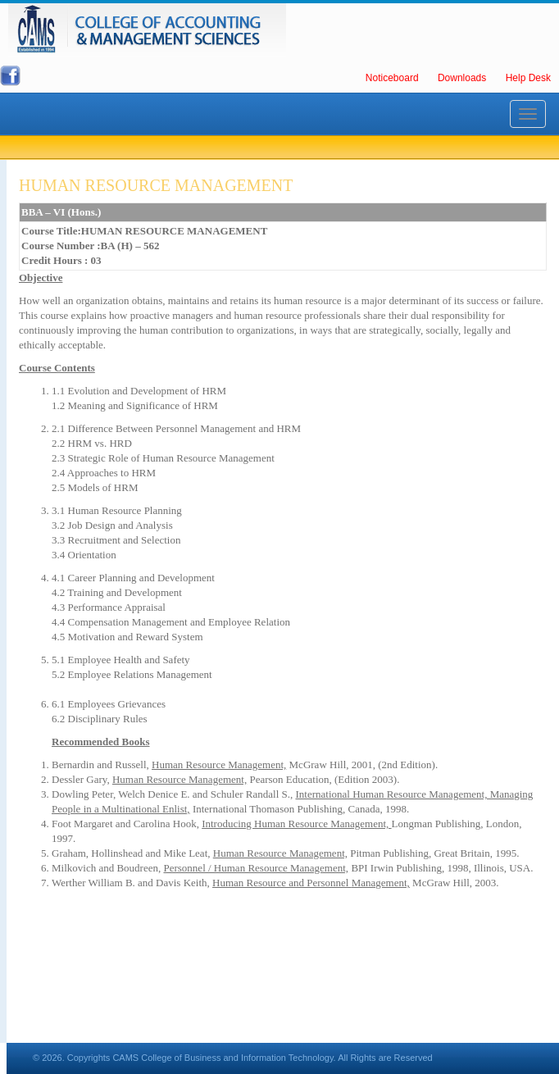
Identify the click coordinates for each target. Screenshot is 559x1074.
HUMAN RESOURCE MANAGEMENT (156, 185)
